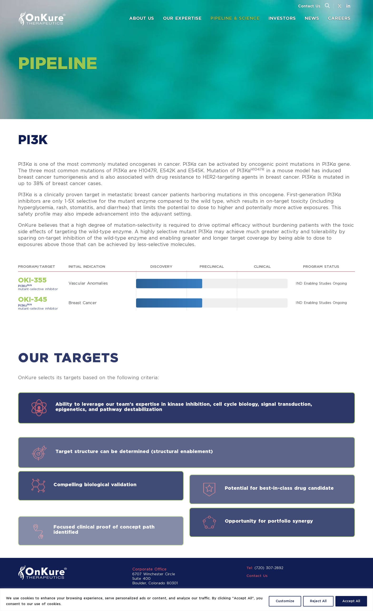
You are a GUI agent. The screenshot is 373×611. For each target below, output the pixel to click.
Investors (284, 18)
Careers (339, 18)
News (314, 18)
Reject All (318, 601)
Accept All (351, 601)
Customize (285, 601)
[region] (186, 599)
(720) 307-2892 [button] (269, 568)
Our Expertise (182, 18)
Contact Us (309, 6)
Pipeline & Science (235, 18)
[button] (327, 6)
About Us (141, 18)
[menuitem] (141, 19)
